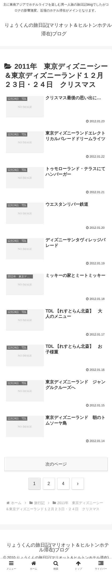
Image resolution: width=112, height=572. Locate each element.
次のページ (56, 464)
